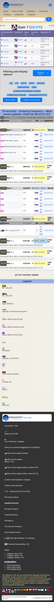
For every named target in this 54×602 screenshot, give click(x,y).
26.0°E (36, 27)
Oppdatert (48, 120)
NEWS (5, 11)
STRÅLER (7, 15)
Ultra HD (40, 83)
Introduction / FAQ (11, 426)
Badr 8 (20, 51)
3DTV (32, 83)
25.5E (51, 26)
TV (17, 83)
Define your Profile (11, 433)
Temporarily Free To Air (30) (17, 491)
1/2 (48, 253)
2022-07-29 (48, 230)
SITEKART (31, 15)
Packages (8, 521)
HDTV (23, 83)
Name (6, 120)
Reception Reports (11, 509)
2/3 (48, 168)
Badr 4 (20, 40)
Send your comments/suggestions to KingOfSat (22, 447)
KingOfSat (44, 598)
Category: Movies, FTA (15, 558)
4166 (49, 262)
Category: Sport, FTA (14, 554)
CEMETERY (19, 15)
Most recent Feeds (14, 567)
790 (49, 130)
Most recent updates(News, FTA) (13, 460)
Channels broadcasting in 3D (17, 544)
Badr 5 (20, 57)
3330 (49, 218)
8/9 (49, 264)
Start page (17, 418)
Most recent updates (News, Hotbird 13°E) (21, 467)
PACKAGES (43, 11)
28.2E (3, 26)
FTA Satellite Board (14, 569)
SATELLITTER (17, 11)
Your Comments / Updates (28, 275)
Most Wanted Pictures (13, 532)
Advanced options (43, 73)
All (11, 83)
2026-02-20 (48, 158)
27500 (49, 166)
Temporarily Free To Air (37, 95)
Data (34, 87)
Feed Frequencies (13, 565)
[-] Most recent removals (17, 95)
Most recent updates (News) (16, 453)
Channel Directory (11, 515)
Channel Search (12, 497)
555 (49, 188)
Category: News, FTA (15, 556)
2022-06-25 (48, 193)
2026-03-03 (48, 134)
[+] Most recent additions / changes (27, 91)
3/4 (52, 130)
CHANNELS (30, 11)
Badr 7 (20, 46)
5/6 (48, 242)
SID (37, 120)
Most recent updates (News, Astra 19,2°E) (21, 474)
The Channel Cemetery (13, 526)
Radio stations (23, 87)
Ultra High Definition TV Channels (20, 538)
